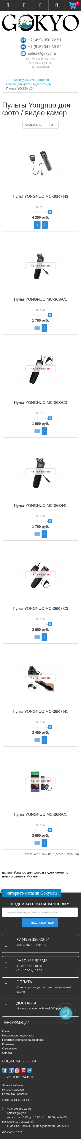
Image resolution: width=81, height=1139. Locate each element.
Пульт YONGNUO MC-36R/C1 (40, 814)
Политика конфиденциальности (23, 1039)
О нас (6, 1031)
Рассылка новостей (14, 1094)
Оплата (7, 1052)
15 (52, 124)
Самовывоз (9, 1048)
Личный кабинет (12, 1085)
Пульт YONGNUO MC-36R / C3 (40, 608)
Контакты (8, 1044)
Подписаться (40, 922)
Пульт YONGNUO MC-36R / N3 (40, 196)
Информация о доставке (18, 1035)
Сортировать (34, 124)
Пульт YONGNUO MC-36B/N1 (40, 505)
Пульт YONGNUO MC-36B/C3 (40, 402)
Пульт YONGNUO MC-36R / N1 (40, 711)
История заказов (13, 1089)
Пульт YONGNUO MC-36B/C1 (40, 299)
